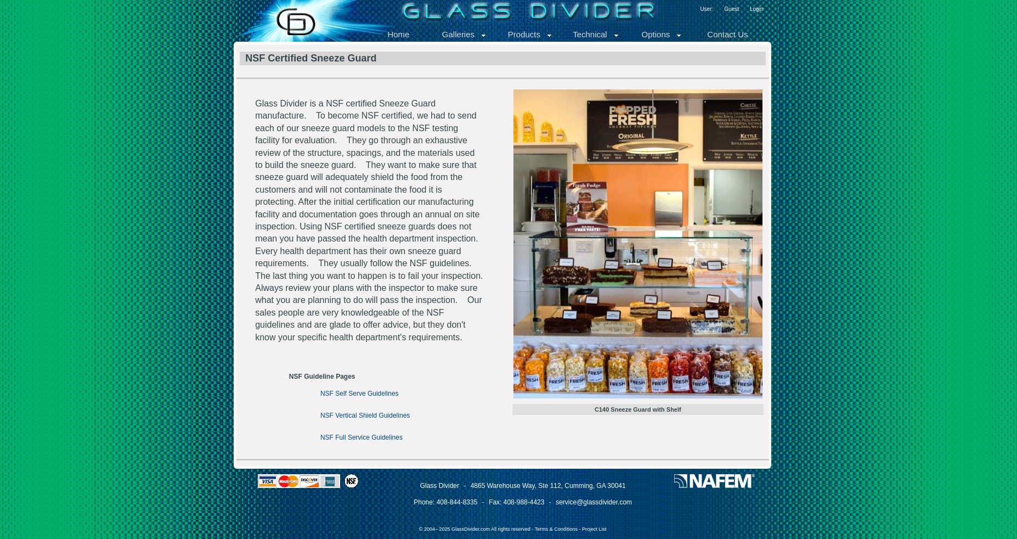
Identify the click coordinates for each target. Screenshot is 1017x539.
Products (530, 34)
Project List (594, 529)
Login (756, 9)
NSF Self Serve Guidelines (359, 393)
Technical (596, 34)
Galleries (464, 34)
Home (398, 34)
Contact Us (727, 34)
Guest (731, 9)
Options (662, 34)
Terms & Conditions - (558, 529)
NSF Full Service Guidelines (361, 437)
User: (706, 9)
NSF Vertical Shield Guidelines (365, 415)
